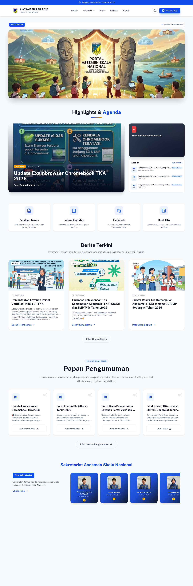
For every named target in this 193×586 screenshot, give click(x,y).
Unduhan (114, 11)
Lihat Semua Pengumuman (96, 446)
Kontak (126, 11)
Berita (102, 11)
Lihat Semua (177, 163)
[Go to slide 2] (99, 94)
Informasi (89, 10)
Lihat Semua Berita (96, 340)
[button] (29, 414)
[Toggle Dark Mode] (155, 10)
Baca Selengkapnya (26, 185)
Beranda (74, 11)
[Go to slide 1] (95, 94)
